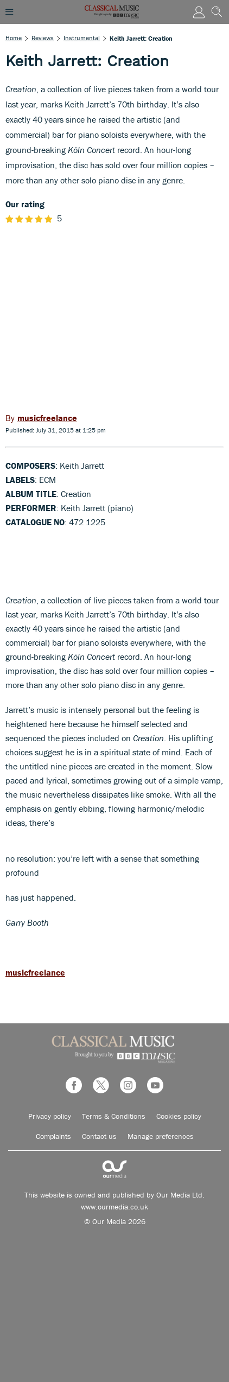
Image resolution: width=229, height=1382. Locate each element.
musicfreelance (35, 972)
